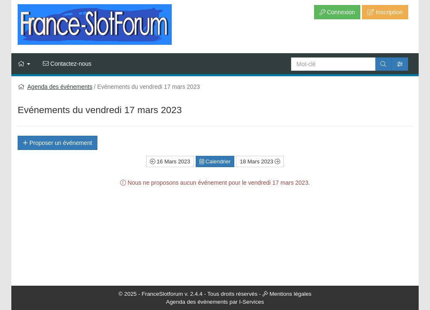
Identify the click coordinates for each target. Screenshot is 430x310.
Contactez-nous (67, 63)
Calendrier (215, 161)
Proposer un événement (57, 143)
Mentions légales (291, 294)
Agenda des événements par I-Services (215, 302)
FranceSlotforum (162, 294)
